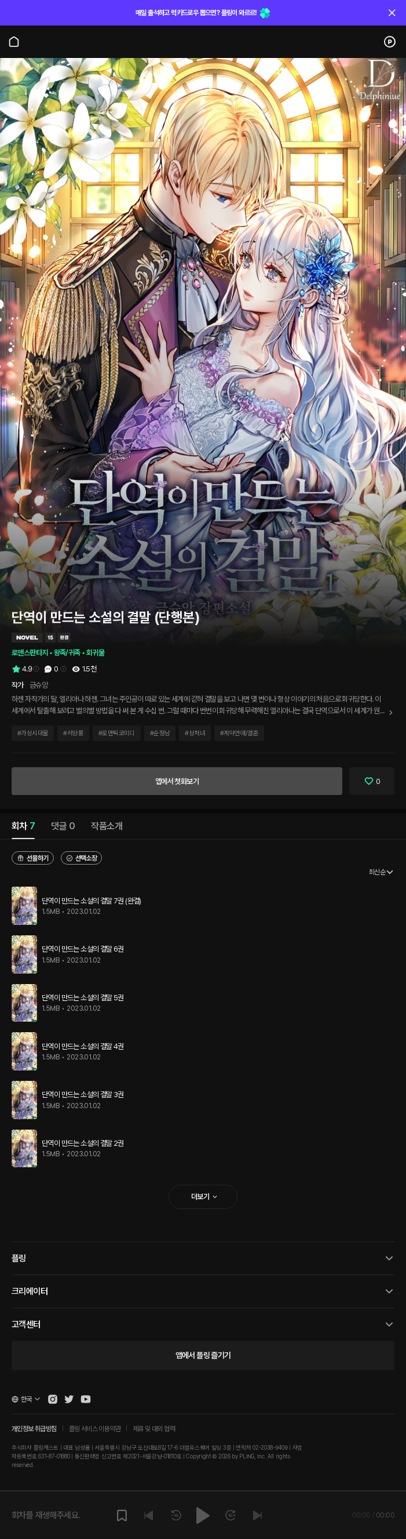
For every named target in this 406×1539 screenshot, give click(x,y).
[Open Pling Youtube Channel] (86, 1399)
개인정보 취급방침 (34, 1429)
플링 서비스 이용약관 (94, 1429)
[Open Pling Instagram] (52, 1399)
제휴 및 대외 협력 (154, 1429)
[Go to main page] (13, 41)
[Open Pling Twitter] (69, 1399)
